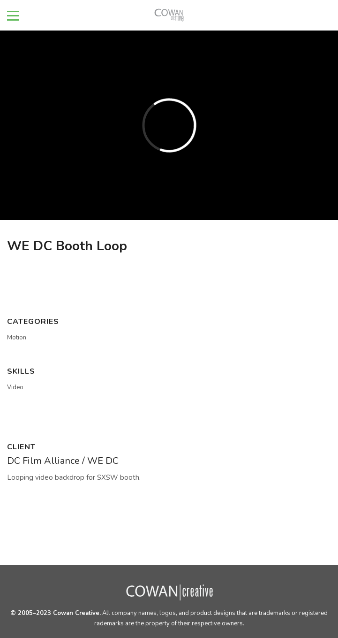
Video (15, 387)
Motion (16, 337)
